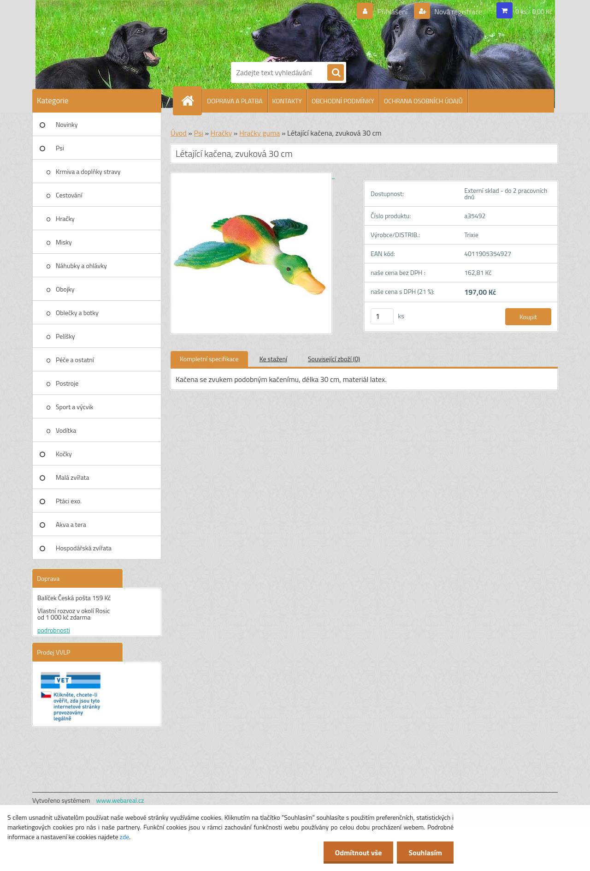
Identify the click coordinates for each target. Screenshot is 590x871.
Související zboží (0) (334, 359)
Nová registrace (458, 11)
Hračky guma (259, 132)
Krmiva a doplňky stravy (88, 171)
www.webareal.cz (120, 800)
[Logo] (263, 29)
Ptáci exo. (69, 501)
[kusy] (382, 316)
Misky (64, 242)
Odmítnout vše (358, 852)
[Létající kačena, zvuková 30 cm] (253, 175)
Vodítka (66, 430)
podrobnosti (53, 630)
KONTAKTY (287, 101)
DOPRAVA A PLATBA (235, 101)
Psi (60, 148)
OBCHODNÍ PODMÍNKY (343, 101)
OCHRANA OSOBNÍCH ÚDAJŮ (423, 101)
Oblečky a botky (77, 312)
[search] (335, 73)
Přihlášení (392, 11)
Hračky (65, 218)
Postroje (67, 383)
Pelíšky (65, 336)
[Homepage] (191, 100)
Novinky (66, 124)
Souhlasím (425, 852)
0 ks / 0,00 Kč (533, 11)
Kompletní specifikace (209, 359)
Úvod (179, 132)
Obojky (65, 289)
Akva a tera (71, 524)
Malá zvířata (72, 477)
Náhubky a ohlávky (81, 265)
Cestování (69, 195)
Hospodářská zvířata (84, 548)
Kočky (64, 454)
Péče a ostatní (75, 359)
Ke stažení (273, 359)
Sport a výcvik (74, 407)
